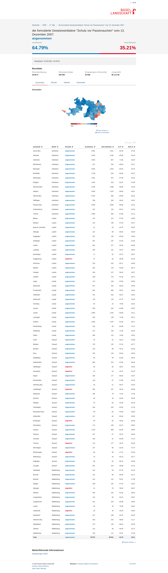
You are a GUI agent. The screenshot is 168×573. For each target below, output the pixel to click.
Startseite (35, 25)
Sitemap (43, 568)
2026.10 (46, 566)
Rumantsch (94, 564)
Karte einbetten (102, 130)
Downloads (81, 82)
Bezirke (54, 82)
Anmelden (132, 564)
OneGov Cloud (37, 566)
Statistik (67, 82)
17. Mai (52, 25)
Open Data (35, 568)
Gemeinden (39, 83)
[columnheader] (41, 147)
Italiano (86, 564)
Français (80, 564)
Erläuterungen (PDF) (40, 554)
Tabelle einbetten (129, 542)
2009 (44, 25)
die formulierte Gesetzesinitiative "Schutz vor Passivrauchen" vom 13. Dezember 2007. (91, 25)
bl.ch (134, 2)
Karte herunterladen (102, 132)
